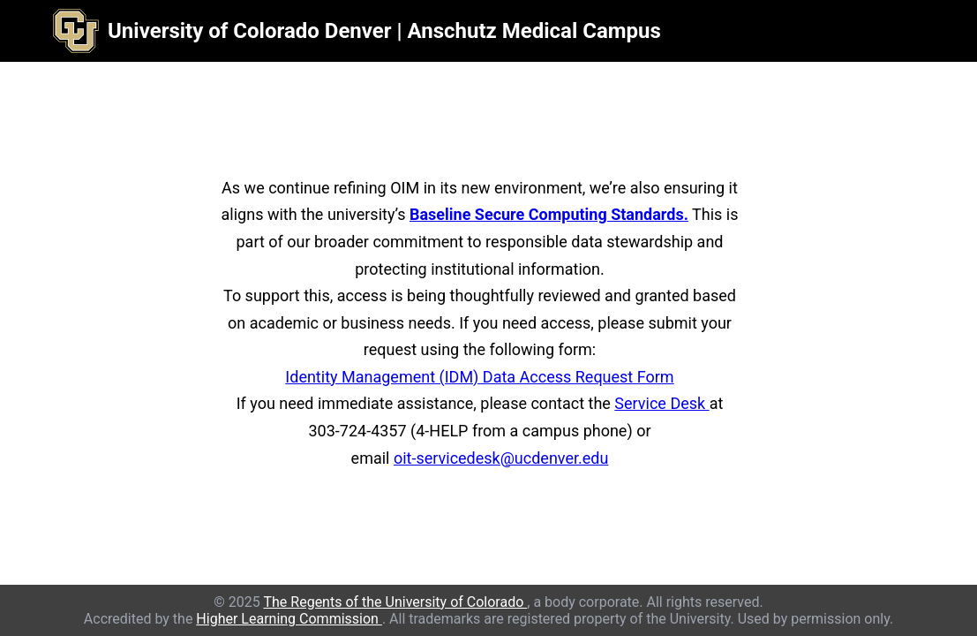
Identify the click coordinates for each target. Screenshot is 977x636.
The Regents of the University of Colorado (395, 602)
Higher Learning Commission (289, 618)
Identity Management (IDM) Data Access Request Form (479, 376)
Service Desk (661, 403)
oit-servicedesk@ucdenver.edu (501, 458)
